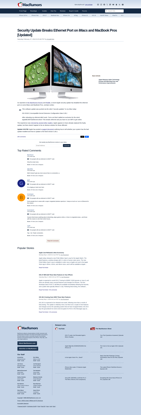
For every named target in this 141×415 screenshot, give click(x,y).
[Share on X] (82, 137)
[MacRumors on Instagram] (101, 5)
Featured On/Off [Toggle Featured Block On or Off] (22, 406)
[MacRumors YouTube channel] (113, 5)
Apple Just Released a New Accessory (54, 253)
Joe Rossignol (65, 255)
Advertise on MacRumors (28, 347)
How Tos (53, 11)
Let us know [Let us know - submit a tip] (88, 4)
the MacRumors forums (35, 103)
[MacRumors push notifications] (116, 5)
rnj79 (28, 226)
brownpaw (30, 194)
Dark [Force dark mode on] (54, 406)
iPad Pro (115, 15)
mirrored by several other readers (42, 123)
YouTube (62, 328)
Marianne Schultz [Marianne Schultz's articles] (37, 376)
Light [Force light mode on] (51, 406)
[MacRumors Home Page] (29, 4)
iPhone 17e (66, 15)
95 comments (53, 290)
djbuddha (30, 169)
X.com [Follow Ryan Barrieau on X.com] (38, 386)
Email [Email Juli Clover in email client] (18, 366)
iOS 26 (94, 15)
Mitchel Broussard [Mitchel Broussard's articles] (22, 369)
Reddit (48, 103)
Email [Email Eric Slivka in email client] (34, 359)
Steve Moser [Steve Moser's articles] (20, 389)
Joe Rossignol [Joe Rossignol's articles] (37, 362)
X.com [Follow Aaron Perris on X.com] (38, 392)
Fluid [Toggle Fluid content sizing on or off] (39, 406)
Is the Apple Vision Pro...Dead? (74, 356)
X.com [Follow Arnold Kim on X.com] (22, 359)
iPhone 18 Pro (23, 15)
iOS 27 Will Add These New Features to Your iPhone (59, 275)
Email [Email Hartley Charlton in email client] (18, 379)
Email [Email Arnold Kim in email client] (18, 359)
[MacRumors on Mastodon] (110, 5)
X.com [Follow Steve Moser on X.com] (22, 392)
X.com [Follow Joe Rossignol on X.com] (38, 366)
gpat (28, 180)
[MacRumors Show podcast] (98, 5)
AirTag (76, 15)
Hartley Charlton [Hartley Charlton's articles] (21, 376)
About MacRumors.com (27, 342)
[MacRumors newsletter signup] (123, 5)
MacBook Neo (55, 15)
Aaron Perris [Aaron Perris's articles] (36, 389)
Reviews (63, 11)
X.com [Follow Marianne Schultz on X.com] (38, 379)
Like (37, 164)
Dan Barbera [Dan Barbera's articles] (20, 382)
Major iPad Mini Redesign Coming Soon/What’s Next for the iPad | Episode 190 (111, 356)
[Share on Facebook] (87, 137)
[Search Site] (114, 11)
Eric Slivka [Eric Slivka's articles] (36, 356)
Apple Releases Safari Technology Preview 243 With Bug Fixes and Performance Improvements (109, 81)
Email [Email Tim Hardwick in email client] (34, 372)
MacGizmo (30, 155)
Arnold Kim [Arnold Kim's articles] (20, 356)
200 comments (21, 136)
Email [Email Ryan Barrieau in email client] (34, 386)
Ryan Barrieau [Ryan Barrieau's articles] (37, 382)
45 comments (53, 312)
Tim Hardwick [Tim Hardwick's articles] (36, 369)
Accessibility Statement (22, 403)
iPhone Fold (35, 15)
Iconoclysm (30, 210)
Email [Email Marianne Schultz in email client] (34, 379)
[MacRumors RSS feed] (120, 5)
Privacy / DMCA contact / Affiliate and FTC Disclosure (30, 400)
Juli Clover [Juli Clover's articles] (20, 362)
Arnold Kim (50, 39)
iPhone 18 (85, 15)
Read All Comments (53, 241)
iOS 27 (45, 15)
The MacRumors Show (103, 328)
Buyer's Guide (73, 11)
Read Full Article (43, 267)
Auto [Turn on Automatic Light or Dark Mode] (48, 406)
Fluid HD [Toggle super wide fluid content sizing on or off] (43, 406)
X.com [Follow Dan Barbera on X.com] (22, 386)
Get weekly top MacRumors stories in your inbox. (53, 142)
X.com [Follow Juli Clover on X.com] (22, 366)
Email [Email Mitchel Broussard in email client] (18, 372)
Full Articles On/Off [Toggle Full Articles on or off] (31, 406)
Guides (44, 11)
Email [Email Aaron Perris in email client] (34, 392)
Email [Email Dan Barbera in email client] (18, 386)
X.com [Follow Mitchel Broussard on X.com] (22, 372)
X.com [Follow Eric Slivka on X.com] (38, 359)
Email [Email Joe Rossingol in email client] (34, 366)
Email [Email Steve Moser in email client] (18, 392)
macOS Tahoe (104, 15)
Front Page (23, 11)
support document (48, 129)
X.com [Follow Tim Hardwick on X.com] (38, 372)
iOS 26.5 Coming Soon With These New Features (58, 297)
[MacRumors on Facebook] (104, 5)
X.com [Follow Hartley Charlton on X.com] (22, 379)
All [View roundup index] (122, 15)
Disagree (41, 164)
